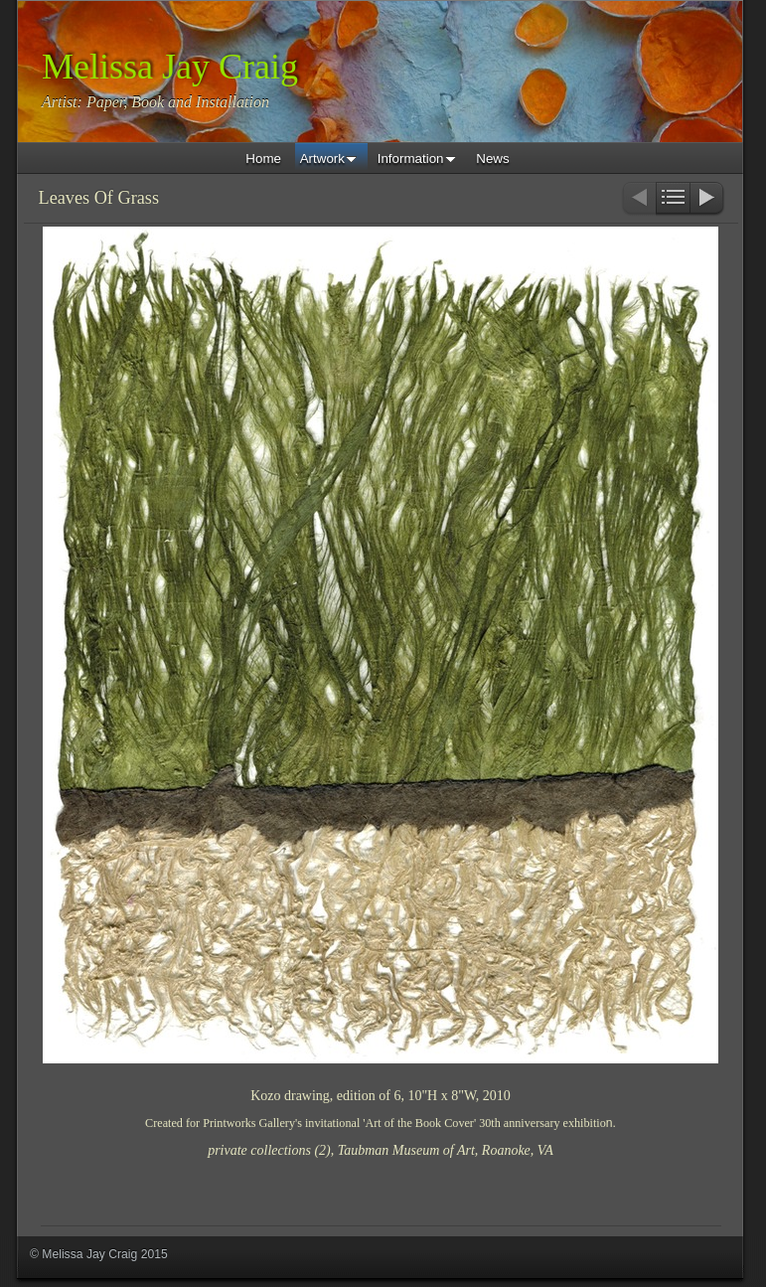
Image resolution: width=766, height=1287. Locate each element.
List (673, 199)
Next (707, 199)
